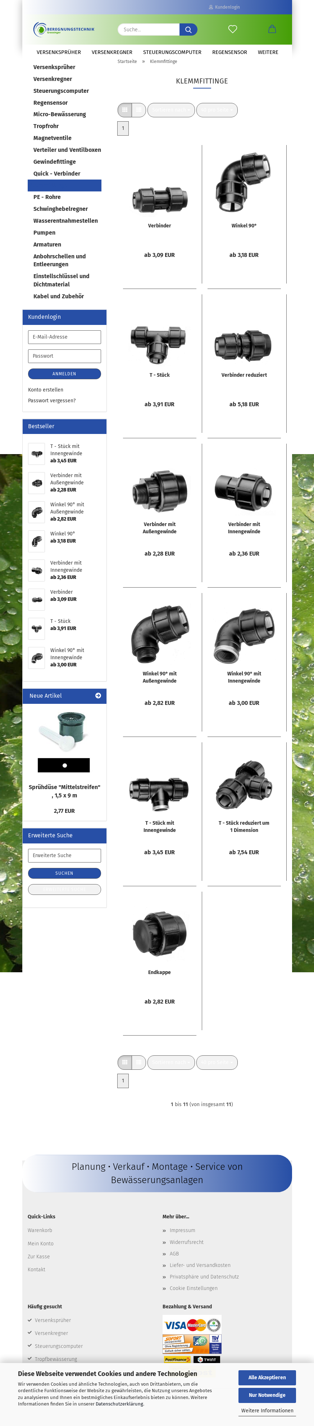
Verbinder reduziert (244, 383)
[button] (272, 29)
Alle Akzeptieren (267, 1378)
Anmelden (64, 382)
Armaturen (47, 252)
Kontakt (36, 1278)
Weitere (268, 52)
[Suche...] (188, 29)
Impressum (182, 1239)
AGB (174, 1262)
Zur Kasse (39, 1265)
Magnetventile (52, 146)
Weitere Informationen (267, 1411)
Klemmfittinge (48, 193)
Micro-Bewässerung (59, 122)
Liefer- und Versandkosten (200, 1274)
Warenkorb (40, 1239)
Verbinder (159, 234)
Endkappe (159, 981)
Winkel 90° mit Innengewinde (244, 685)
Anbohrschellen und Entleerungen (59, 268)
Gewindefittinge (54, 170)
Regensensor (229, 52)
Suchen (64, 881)
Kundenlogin (224, 7)
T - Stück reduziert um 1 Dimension (244, 835)
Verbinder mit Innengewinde (244, 536)
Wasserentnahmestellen (65, 229)
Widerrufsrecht (187, 1250)
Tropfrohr (46, 134)
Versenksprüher (59, 52)
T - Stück (160, 383)
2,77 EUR (64, 819)
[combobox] (171, 118)
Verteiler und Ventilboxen (67, 158)
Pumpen (44, 240)
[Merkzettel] (232, 29)
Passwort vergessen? (52, 409)
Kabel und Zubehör (58, 304)
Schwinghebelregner (60, 217)
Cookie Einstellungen (194, 1297)
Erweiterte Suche (64, 897)
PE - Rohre (47, 205)
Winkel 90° (244, 234)
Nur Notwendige (267, 1395)
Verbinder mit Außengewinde (160, 536)
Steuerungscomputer (172, 52)
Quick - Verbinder (56, 181)
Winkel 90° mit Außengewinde (160, 685)
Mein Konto (41, 1252)
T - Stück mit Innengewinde (160, 835)
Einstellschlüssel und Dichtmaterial (61, 288)
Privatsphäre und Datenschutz (204, 1285)
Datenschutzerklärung (119, 1404)
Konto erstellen (45, 398)
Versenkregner (112, 52)
